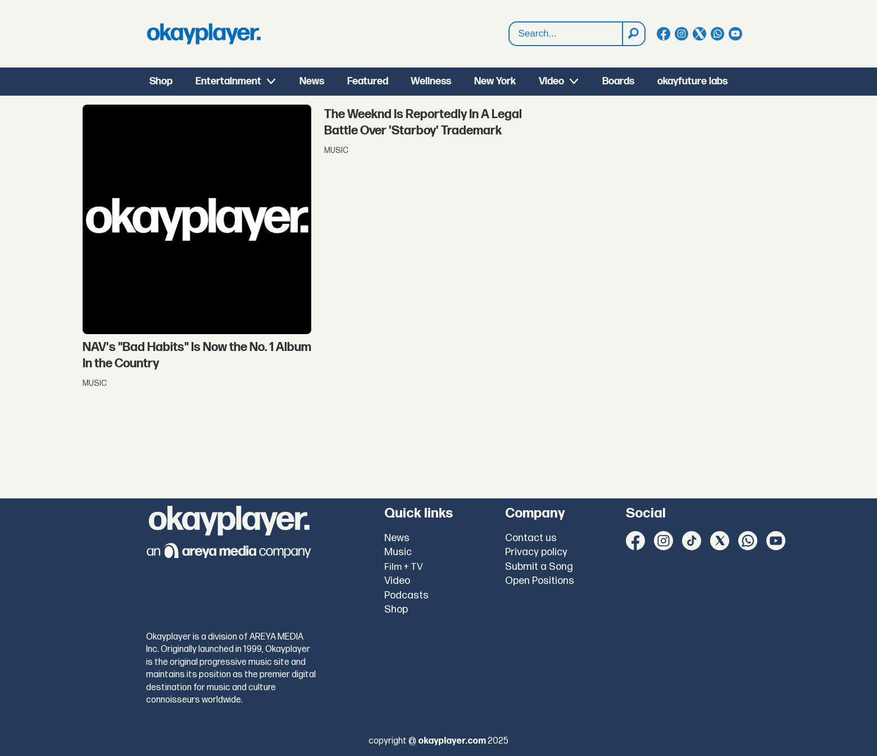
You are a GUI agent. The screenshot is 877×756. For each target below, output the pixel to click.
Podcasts (406, 595)
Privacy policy (536, 552)
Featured (367, 81)
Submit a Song (539, 567)
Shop (160, 81)
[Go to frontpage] (204, 33)
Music (398, 552)
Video (551, 81)
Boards (618, 81)
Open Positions (539, 581)
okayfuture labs (692, 81)
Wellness (431, 81)
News (311, 81)
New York (495, 81)
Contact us (531, 538)
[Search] (633, 33)
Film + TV (403, 567)
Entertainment (228, 81)
